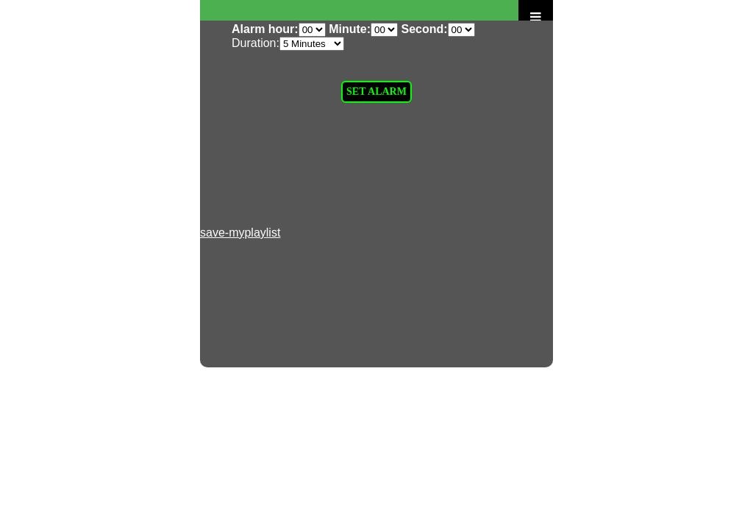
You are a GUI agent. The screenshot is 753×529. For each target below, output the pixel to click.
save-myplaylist (240, 232)
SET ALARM (376, 91)
